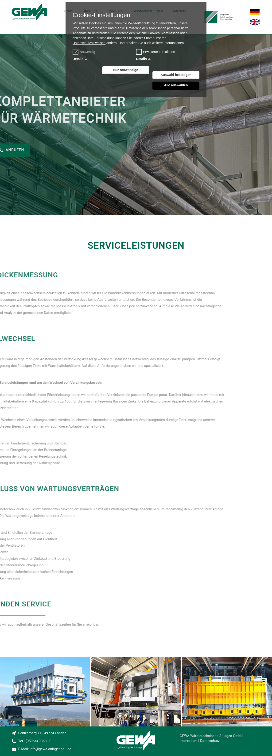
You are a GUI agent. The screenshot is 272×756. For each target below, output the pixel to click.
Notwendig (84, 52)
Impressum (188, 741)
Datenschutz (210, 741)
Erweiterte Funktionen (159, 52)
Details (78, 59)
